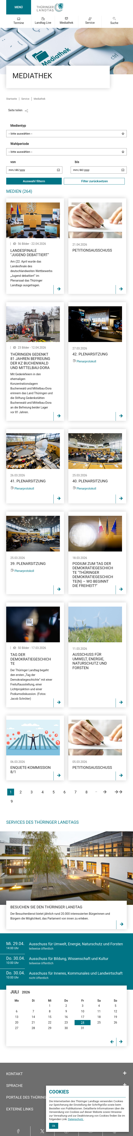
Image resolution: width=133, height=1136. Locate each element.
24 (82, 1022)
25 (99, 1022)
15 (49, 1017)
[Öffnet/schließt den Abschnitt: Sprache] (125, 1085)
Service (90, 22)
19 (115, 1017)
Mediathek (66, 22)
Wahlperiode (68, 148)
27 (16, 1028)
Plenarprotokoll (86, 361)
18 (99, 1017)
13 (16, 1017)
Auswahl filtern (34, 181)
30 (66, 1028)
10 (82, 1011)
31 (82, 1028)
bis (101, 169)
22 (49, 1022)
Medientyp (68, 130)
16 (66, 1017)
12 (115, 1011)
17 (82, 1017)
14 (33, 1017)
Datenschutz (76, 1119)
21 (33, 1022)
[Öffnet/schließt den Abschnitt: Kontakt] (125, 1073)
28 (33, 1028)
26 (115, 1022)
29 (49, 1028)
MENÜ (19, 7)
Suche (114, 23)
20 (16, 1022)
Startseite (11, 98)
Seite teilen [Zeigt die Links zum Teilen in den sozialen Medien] (15, 110)
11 (99, 1011)
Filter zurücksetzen (94, 181)
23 (66, 1022)
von (36, 169)
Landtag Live (43, 22)
